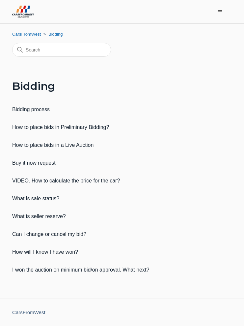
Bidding (55, 34)
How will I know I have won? (45, 252)
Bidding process (31, 109)
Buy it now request (34, 163)
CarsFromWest (26, 34)
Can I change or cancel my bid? (49, 234)
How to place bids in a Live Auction (53, 145)
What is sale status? (35, 198)
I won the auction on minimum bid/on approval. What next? (80, 270)
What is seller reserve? (39, 216)
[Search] (62, 49)
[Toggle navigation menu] (220, 12)
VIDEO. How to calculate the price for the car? (66, 180)
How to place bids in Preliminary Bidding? (60, 127)
